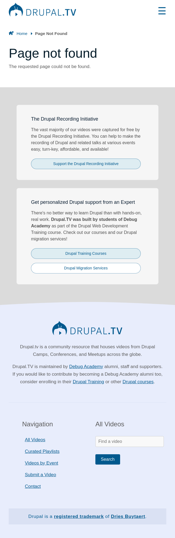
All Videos (35, 439)
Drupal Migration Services (86, 268)
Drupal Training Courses (86, 253)
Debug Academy (86, 366)
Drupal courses (138, 381)
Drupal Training (88, 381)
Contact (33, 486)
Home (22, 33)
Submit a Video (40, 474)
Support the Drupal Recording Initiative (85, 164)
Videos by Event (41, 463)
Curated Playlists (42, 451)
